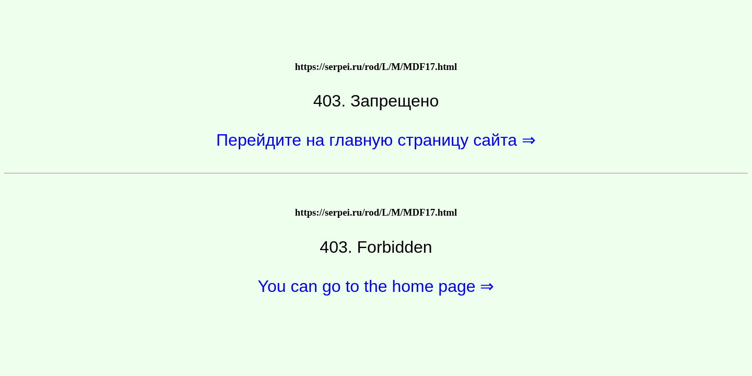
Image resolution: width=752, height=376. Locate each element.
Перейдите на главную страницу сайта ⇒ (376, 140)
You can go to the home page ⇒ (376, 286)
